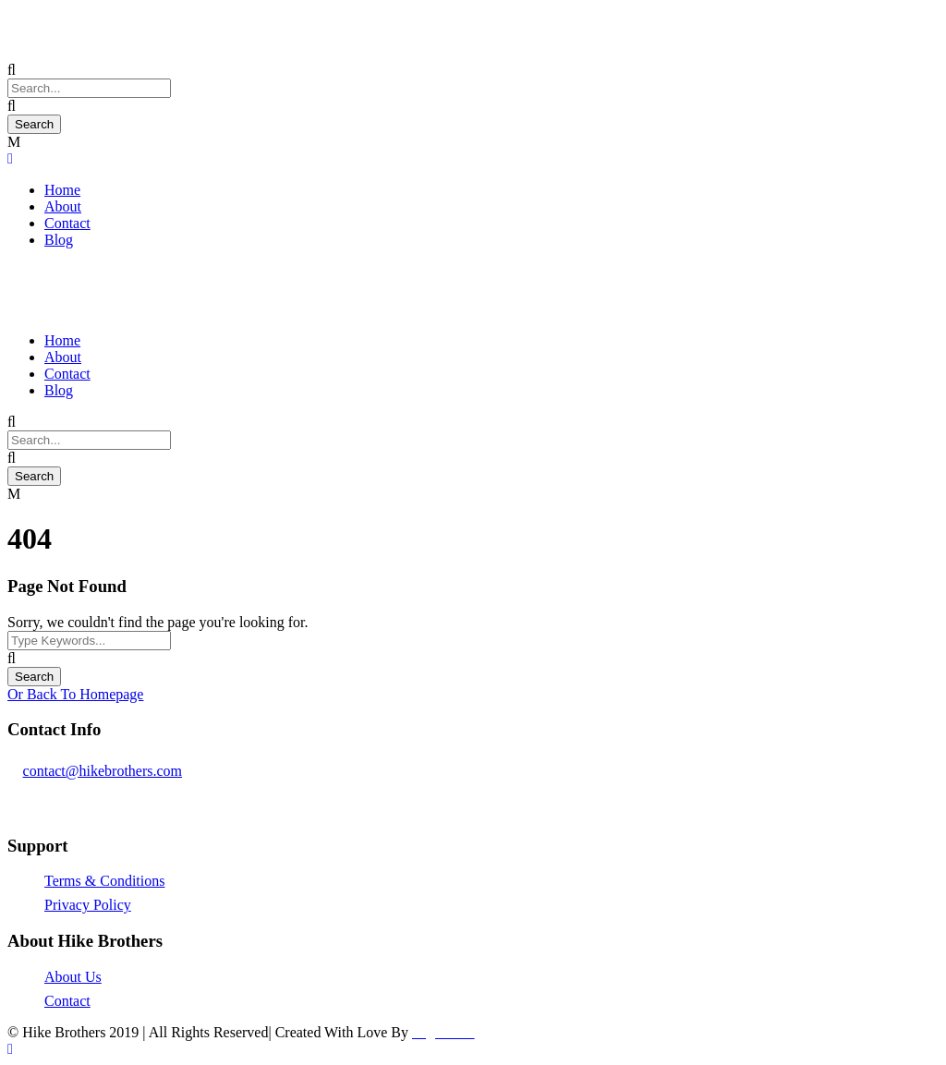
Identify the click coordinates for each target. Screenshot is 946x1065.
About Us (73, 977)
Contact (67, 223)
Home (62, 190)
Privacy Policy (87, 905)
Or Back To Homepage (75, 694)
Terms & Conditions (104, 881)
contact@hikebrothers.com (102, 771)
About (62, 206)
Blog (58, 240)
